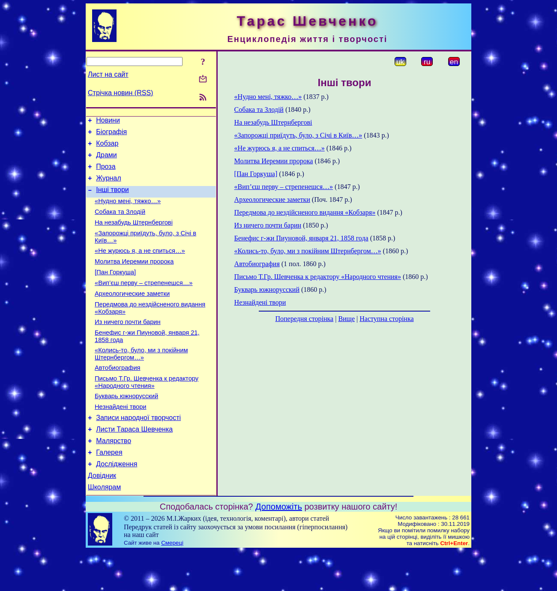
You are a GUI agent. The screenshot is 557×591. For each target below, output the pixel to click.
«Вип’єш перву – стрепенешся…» (143, 302)
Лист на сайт (108, 74)
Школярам (104, 527)
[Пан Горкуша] (115, 290)
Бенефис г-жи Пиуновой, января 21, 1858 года (301, 238)
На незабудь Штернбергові (134, 235)
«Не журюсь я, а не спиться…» (140, 266)
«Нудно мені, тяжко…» (128, 211)
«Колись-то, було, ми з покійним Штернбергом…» (141, 379)
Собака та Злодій (120, 223)
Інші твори (112, 198)
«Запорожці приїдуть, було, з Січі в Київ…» (298, 135)
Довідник (102, 514)
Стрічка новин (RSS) (120, 92)
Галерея (109, 488)
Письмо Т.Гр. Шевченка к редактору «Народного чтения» (146, 410)
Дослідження (116, 501)
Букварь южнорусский (126, 425)
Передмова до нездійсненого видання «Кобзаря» (305, 212)
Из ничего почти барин (128, 345)
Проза (105, 173)
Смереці (172, 582)
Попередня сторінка (304, 318)
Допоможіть (278, 546)
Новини (108, 121)
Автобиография (118, 394)
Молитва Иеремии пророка (134, 278)
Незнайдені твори (121, 437)
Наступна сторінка (386, 318)
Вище (346, 318)
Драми (106, 160)
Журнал (108, 185)
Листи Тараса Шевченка (134, 462)
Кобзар (107, 147)
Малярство (113, 475)
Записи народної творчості (138, 449)
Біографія (111, 134)
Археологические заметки (132, 314)
